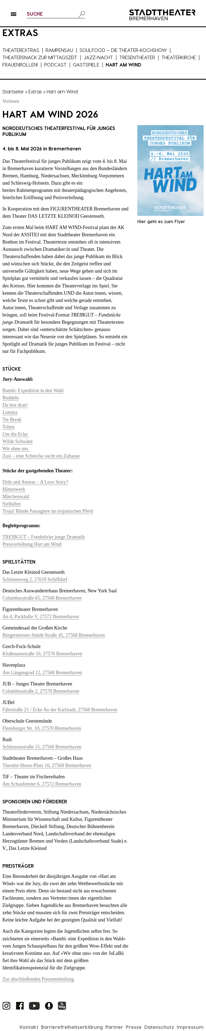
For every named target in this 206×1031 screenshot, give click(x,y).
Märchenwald (15, 496)
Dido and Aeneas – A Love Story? (35, 482)
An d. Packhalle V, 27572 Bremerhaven (40, 616)
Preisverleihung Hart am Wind (31, 544)
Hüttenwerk (13, 489)
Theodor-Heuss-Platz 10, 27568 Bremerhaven (46, 765)
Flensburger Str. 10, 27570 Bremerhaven (41, 728)
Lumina (9, 412)
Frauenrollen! (20, 64)
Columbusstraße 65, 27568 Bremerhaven (42, 598)
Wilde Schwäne (17, 441)
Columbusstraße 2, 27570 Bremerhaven (40, 691)
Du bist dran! (15, 405)
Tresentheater (137, 57)
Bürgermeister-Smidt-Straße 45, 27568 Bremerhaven (53, 635)
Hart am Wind (123, 64)
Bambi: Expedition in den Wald (33, 390)
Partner (114, 1027)
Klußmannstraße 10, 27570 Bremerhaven (42, 653)
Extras (35, 91)
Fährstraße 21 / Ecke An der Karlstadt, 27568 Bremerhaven (59, 709)
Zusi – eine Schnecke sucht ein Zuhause (41, 456)
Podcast (55, 64)
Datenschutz (159, 1027)
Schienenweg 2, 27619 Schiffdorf (34, 579)
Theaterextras (20, 50)
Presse (134, 1027)
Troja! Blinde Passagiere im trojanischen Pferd (47, 511)
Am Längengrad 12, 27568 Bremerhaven (42, 672)
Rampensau (59, 50)
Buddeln (10, 397)
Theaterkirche (178, 57)
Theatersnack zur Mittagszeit (39, 57)
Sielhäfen (11, 503)
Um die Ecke (15, 434)
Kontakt (29, 1027)
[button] (13, 15)
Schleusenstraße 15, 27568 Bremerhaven (41, 747)
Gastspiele (86, 64)
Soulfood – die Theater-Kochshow (123, 50)
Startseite (13, 91)
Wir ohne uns (16, 448)
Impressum (190, 1027)
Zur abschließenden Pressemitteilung (38, 979)
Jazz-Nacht (98, 57)
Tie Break (11, 419)
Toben (8, 427)
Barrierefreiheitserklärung (72, 1027)
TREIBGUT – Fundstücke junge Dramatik (43, 537)
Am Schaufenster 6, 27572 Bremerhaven (41, 784)
